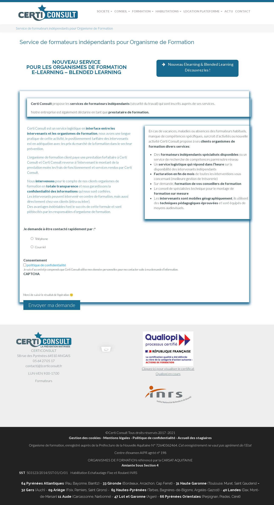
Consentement (35, 260)
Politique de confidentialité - (155, 438)
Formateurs (43, 381)
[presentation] (55, 284)
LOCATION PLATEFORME (202, 11)
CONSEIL (122, 11)
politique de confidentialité (46, 265)
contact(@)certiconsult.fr (44, 366)
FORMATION (142, 11)
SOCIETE (104, 11)
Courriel (40, 247)
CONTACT (242, 11)
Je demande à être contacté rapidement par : (59, 229)
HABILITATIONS (168, 11)
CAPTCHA (31, 274)
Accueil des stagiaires (195, 438)
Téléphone (41, 239)
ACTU (228, 11)
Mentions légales (116, 438)
